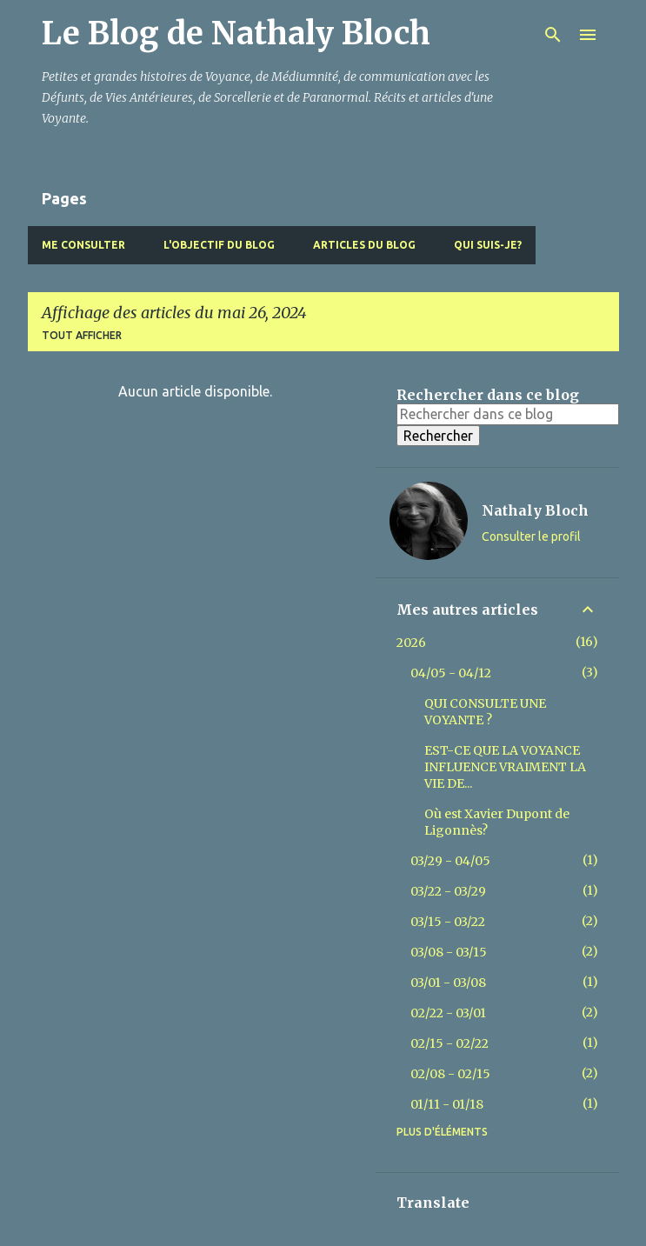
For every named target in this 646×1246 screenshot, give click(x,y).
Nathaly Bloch (535, 510)
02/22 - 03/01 (448, 1013)
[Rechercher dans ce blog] (507, 413)
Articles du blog (364, 244)
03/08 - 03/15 (448, 952)
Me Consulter (83, 244)
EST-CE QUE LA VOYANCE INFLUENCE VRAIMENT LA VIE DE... (505, 767)
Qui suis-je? (488, 244)
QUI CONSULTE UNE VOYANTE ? (485, 712)
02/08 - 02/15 (450, 1074)
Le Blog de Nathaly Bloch (236, 33)
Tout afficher (82, 335)
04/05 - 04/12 (450, 673)
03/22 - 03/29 (448, 891)
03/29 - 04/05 (450, 861)
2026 (411, 642)
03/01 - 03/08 (448, 982)
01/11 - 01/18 (446, 1104)
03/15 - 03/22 (447, 922)
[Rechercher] (553, 35)
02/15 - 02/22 (449, 1043)
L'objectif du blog (219, 244)
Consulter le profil (531, 536)
